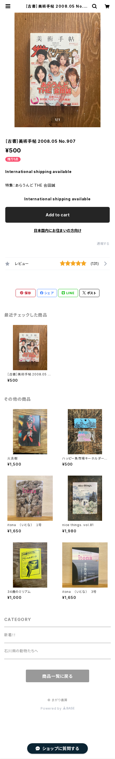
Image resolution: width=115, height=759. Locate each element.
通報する (103, 244)
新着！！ (10, 635)
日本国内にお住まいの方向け (57, 230)
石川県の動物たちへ (21, 651)
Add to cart (58, 214)
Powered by (57, 708)
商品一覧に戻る (57, 676)
